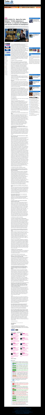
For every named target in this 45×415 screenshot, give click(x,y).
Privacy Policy (24, 407)
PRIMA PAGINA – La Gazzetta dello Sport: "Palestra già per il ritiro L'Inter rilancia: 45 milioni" (24, 372)
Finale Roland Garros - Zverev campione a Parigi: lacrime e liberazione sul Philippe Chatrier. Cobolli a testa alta (36, 94)
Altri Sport (30, 91)
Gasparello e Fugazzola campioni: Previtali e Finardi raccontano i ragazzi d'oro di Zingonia (24, 364)
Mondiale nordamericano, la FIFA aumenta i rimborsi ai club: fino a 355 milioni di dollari (23, 399)
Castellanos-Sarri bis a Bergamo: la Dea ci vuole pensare (25, 334)
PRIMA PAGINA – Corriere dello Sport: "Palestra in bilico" (19, 374)
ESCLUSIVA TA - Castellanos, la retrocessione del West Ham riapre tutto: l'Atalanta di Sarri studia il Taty (15, 349)
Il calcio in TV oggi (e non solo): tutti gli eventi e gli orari (19, 379)
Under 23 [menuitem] (37, 5)
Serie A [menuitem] (8, 5)
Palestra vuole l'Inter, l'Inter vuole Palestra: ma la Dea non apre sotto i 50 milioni (24, 367)
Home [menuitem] (5, 5)
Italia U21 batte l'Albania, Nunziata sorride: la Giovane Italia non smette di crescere (22, 376)
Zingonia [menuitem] (16, 5)
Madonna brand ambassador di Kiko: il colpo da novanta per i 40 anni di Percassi (22, 378)
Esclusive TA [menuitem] (12, 5)
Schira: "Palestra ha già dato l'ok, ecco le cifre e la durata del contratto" (23, 400)
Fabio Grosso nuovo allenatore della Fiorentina (19, 393)
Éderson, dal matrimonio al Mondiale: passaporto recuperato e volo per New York (22, 361)
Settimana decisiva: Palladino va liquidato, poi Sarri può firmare (22, 390)
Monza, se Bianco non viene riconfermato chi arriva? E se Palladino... (21, 401)
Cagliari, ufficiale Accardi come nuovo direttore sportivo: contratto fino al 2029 (23, 384)
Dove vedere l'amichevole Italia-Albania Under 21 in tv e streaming (20, 404)
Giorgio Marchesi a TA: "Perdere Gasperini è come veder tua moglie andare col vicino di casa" (24, 355)
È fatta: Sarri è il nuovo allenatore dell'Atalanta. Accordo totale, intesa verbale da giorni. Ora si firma (24, 345)
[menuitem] (39, 5)
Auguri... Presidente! (31, 58)
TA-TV (30, 80)
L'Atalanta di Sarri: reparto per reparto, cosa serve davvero (21, 398)
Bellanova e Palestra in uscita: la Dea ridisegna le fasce (21, 363)
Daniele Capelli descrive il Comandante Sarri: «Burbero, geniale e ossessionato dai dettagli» (23, 368)
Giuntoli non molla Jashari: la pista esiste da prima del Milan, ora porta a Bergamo (22, 377)
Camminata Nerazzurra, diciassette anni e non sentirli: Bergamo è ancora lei (23, 371)
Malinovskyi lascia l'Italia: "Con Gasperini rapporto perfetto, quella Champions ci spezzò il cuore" (24, 366)
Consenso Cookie (21, 407)
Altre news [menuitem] (29, 5)
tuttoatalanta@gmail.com (26, 412)
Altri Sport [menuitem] (33, 5)
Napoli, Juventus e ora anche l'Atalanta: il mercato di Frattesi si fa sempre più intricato (25, 369)
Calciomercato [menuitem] (25, 5)
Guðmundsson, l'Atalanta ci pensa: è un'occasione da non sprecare (22, 396)
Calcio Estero (31, 74)
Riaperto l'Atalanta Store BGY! (16, 385)
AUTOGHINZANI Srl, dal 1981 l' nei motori (36, 35)
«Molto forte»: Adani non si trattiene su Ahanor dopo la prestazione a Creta (21, 362)
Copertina (30, 18)
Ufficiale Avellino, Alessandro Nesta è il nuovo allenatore (20, 383)
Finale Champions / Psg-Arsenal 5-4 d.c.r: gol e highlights (36, 82)
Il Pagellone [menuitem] (20, 5)
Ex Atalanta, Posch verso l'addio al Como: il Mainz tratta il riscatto (20, 394)
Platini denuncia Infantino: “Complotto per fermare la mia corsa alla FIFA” (36, 77)
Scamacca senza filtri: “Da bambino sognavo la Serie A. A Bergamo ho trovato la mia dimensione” (24, 395)
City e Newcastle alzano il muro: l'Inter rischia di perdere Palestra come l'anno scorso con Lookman (26, 389)
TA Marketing (31, 33)
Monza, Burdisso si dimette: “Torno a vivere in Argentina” (20, 388)
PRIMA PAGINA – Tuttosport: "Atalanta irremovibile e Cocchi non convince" (21, 373)
